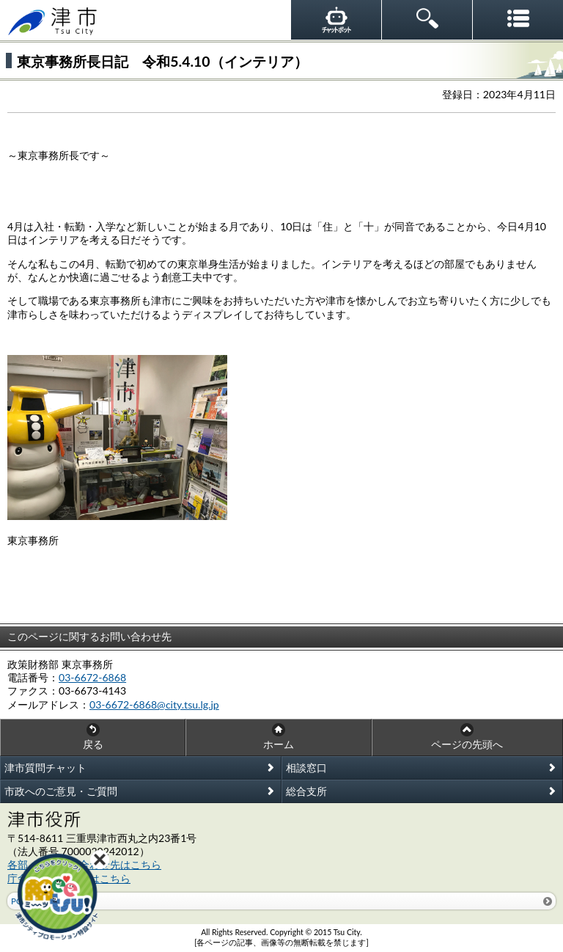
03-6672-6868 (92, 677)
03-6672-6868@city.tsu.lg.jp (154, 704)
